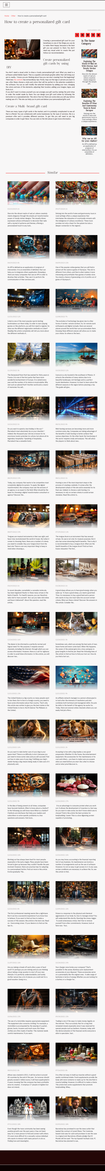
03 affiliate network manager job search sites (76, 683)
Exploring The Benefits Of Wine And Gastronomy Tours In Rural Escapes (89, 106)
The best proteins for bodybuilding (76, 791)
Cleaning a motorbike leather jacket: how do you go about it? (28, 1007)
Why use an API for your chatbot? (89, 139)
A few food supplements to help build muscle (76, 1060)
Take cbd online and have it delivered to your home (28, 577)
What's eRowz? (28, 1060)
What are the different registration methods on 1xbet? (28, 307)
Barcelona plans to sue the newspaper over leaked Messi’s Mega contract (76, 1115)
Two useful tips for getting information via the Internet (28, 631)
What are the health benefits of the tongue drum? (76, 523)
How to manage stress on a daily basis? (76, 899)
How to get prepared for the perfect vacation (28, 953)
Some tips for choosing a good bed (77, 576)
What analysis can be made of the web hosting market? (77, 415)
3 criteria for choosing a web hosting (76, 468)
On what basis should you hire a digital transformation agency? (28, 469)
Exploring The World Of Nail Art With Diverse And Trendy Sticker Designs (89, 66)
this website (18, 80)
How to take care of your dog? (28, 737)
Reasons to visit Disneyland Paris (28, 360)
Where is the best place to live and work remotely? (76, 307)
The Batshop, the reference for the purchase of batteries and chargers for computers (76, 954)
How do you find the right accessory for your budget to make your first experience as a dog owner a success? (76, 739)
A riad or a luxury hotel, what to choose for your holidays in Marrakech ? (28, 415)
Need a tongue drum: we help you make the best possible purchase (28, 523)
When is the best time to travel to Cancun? (76, 360)
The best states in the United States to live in (28, 683)
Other (13, 16)
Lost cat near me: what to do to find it (76, 630)
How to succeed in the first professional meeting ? (28, 900)
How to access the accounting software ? (76, 845)
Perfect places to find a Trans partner (28, 1114)
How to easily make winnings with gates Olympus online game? (76, 254)
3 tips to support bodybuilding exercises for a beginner (28, 846)
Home (7, 16)
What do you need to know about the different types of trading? (76, 1007)
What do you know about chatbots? (28, 791)
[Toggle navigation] (6, 4)
